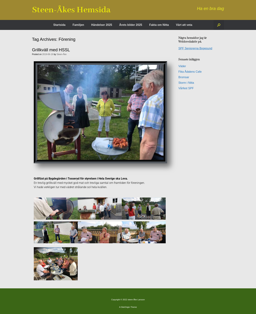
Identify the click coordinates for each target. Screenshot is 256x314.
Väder (182, 66)
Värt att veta (184, 24)
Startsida (59, 24)
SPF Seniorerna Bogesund (195, 48)
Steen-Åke (61, 54)
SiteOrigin (125, 307)
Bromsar (183, 77)
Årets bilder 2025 (130, 24)
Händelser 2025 (101, 24)
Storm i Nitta (186, 82)
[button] (219, 25)
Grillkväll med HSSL (51, 49)
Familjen (78, 24)
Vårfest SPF (186, 88)
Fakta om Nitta (159, 24)
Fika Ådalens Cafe (190, 71)
